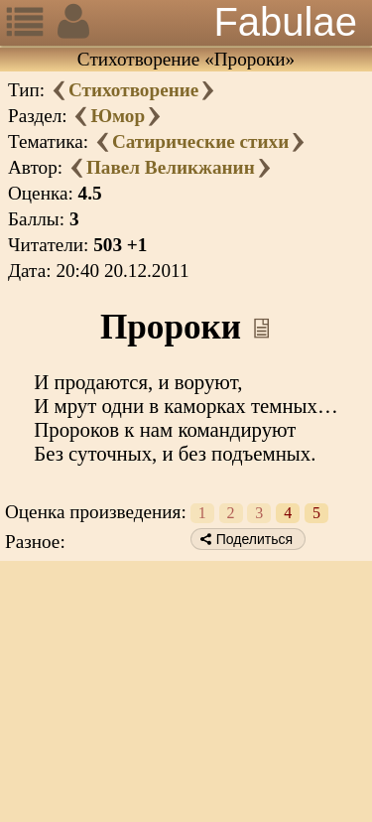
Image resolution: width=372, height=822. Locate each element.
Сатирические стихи (200, 141)
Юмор (117, 115)
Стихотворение (133, 89)
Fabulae (285, 22)
